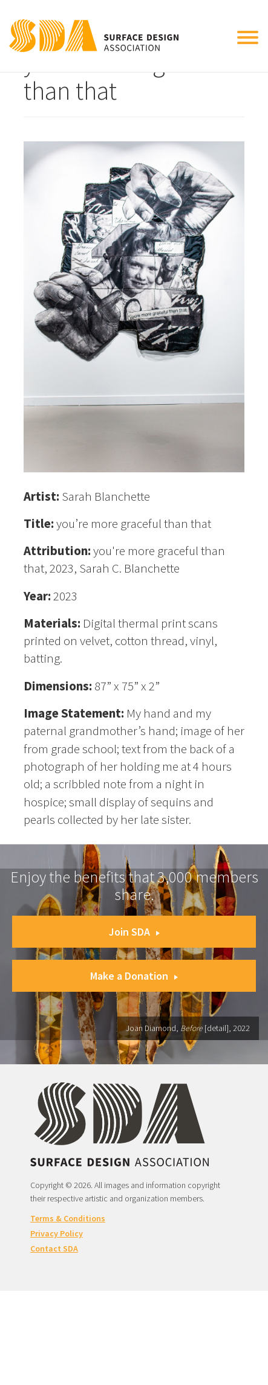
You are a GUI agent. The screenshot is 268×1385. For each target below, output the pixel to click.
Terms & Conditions (67, 1218)
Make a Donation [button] (134, 976)
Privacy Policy (56, 1233)
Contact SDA (54, 1248)
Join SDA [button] (134, 932)
